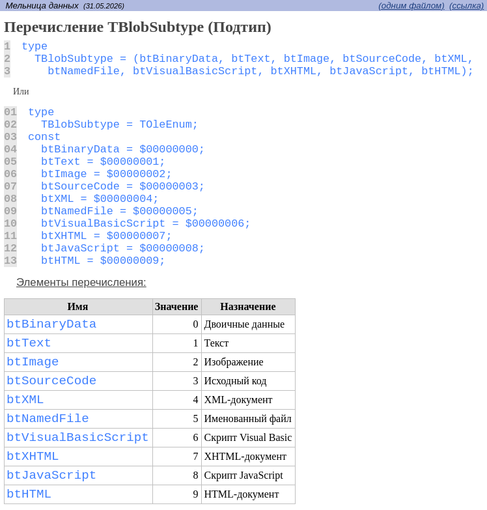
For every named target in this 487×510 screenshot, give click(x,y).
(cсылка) (466, 5)
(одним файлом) (411, 5)
